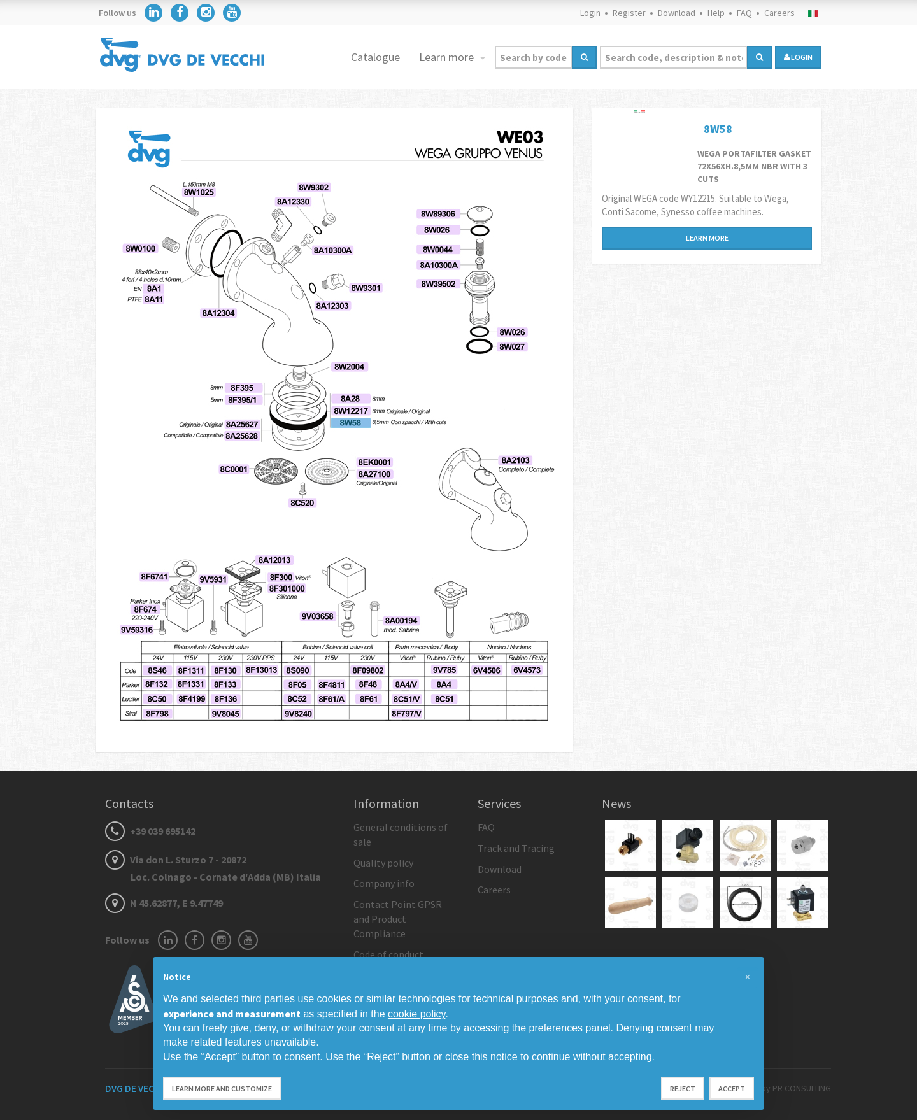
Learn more (447, 57)
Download (676, 12)
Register (629, 12)
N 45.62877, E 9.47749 (164, 903)
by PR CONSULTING (796, 1088)
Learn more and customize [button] (222, 1088)
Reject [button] (682, 1088)
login (798, 57)
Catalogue (375, 57)
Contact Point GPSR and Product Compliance (397, 919)
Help (716, 12)
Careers (779, 12)
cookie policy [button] (416, 1014)
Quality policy (383, 862)
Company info (384, 883)
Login (590, 12)
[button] (747, 977)
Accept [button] (731, 1088)
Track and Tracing (516, 848)
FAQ (744, 12)
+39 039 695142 (150, 831)
